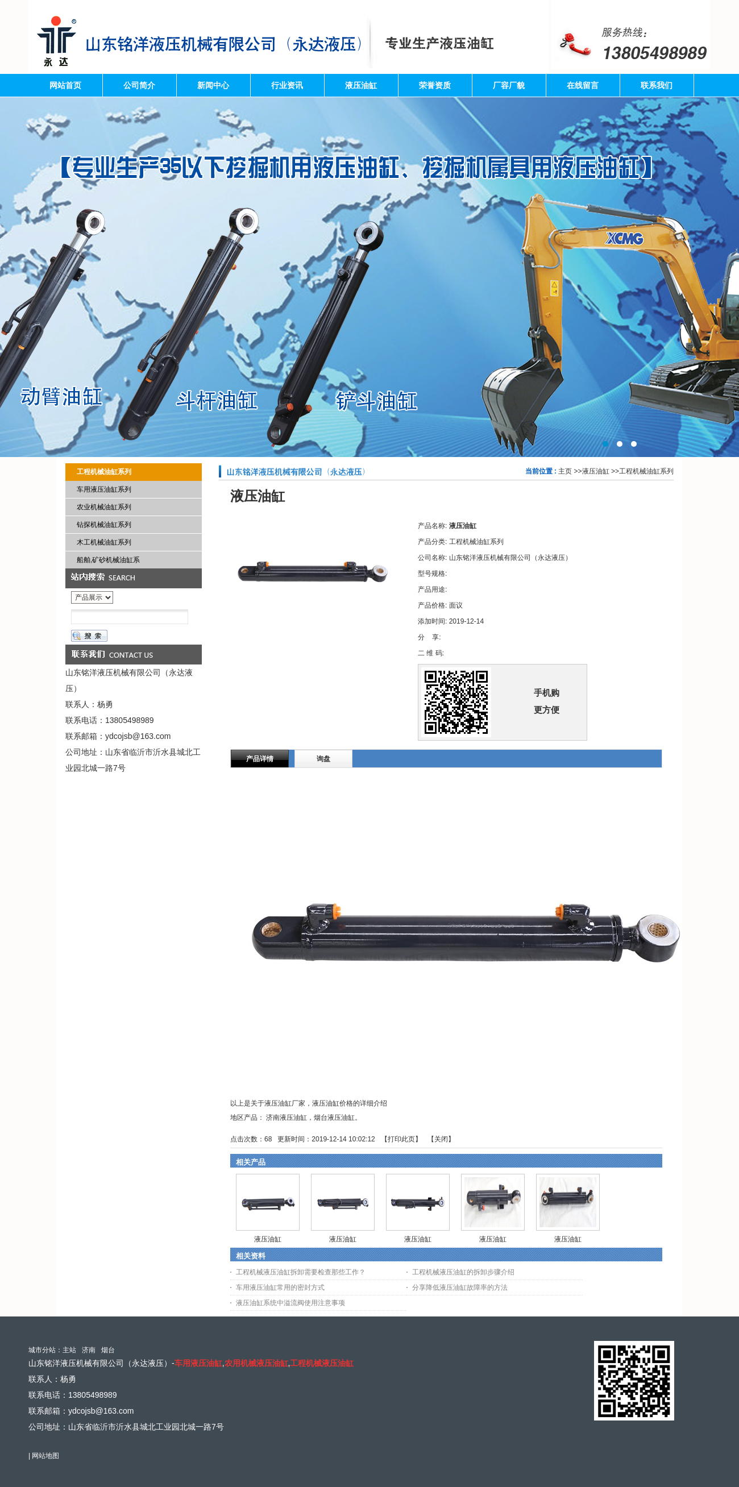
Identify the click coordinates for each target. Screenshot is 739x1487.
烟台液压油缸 (334, 1118)
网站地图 (45, 1456)
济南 (89, 1350)
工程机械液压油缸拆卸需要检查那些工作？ (301, 1272)
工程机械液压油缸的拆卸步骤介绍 (463, 1272)
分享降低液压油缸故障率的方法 (460, 1287)
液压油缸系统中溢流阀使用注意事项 (290, 1303)
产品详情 (259, 759)
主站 (69, 1350)
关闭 (441, 1139)
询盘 (323, 759)
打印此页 (401, 1139)
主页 (565, 471)
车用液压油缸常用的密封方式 (280, 1287)
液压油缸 (595, 471)
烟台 (108, 1350)
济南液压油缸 (286, 1118)
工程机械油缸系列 (646, 471)
